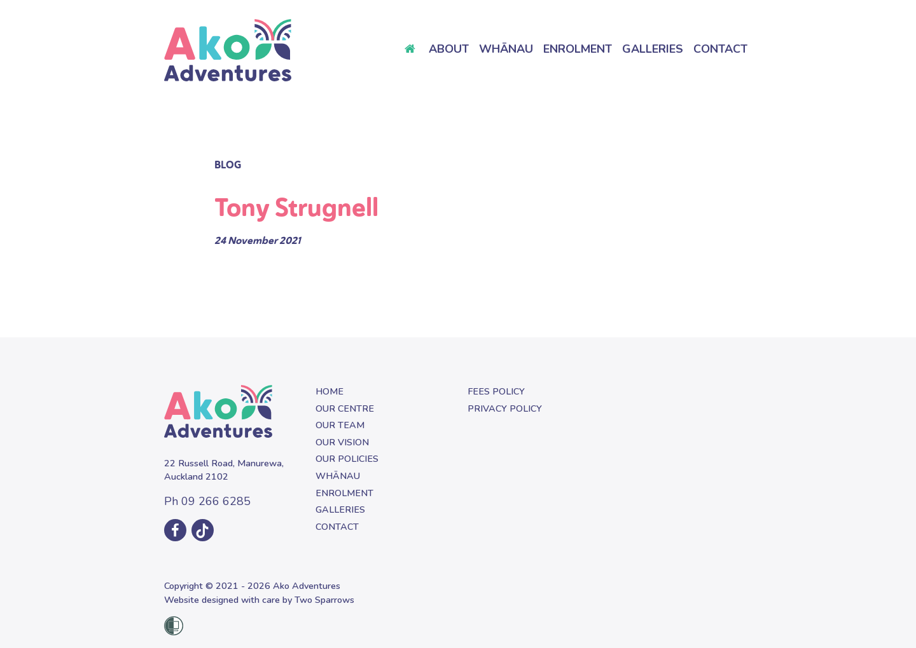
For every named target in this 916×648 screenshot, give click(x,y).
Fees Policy (496, 391)
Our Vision (342, 442)
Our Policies (347, 458)
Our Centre (345, 408)
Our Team (340, 425)
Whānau (506, 49)
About (449, 49)
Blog (227, 165)
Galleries (652, 49)
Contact (720, 49)
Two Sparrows (324, 599)
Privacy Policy (505, 408)
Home (330, 391)
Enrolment (577, 49)
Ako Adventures (306, 585)
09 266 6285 (207, 501)
